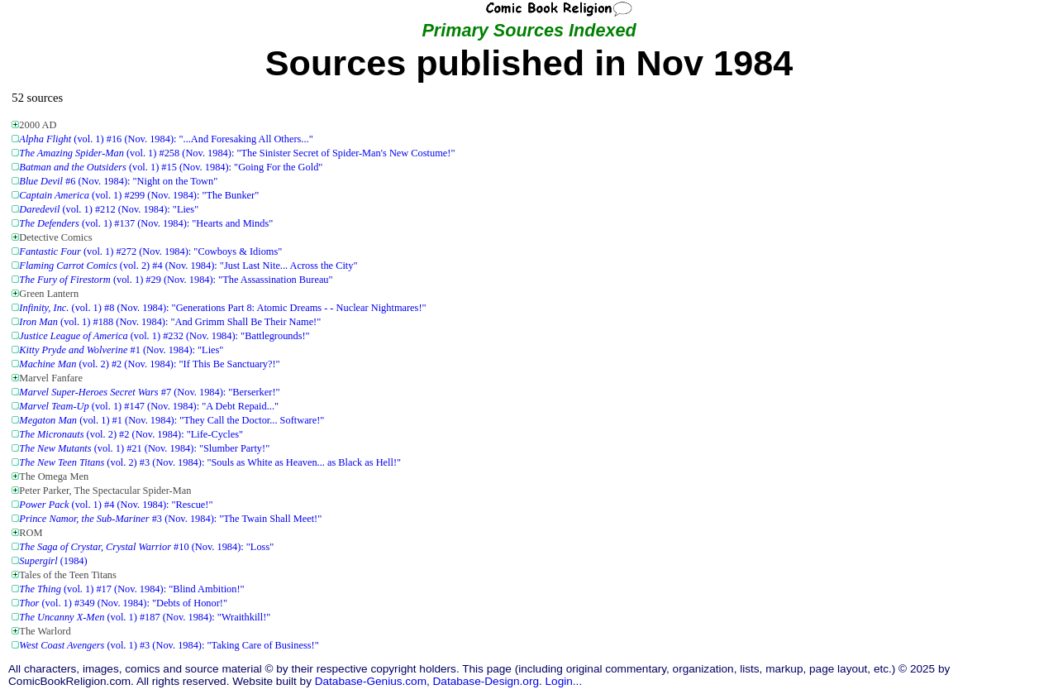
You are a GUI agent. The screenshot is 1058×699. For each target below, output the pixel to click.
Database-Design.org (486, 681)
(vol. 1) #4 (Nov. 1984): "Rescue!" (115, 504)
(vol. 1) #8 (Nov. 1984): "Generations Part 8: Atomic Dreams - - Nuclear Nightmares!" (222, 308)
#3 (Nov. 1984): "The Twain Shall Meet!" (170, 518)
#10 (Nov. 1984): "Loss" (146, 547)
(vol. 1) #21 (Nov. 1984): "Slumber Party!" (144, 448)
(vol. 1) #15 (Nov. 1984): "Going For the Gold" (170, 167)
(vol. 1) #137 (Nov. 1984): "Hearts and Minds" (146, 223)
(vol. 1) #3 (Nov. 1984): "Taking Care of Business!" (168, 645)
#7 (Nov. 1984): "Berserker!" (149, 392)
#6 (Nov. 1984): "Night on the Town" (118, 181)
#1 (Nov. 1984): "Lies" (121, 350)
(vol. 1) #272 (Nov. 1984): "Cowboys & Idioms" (150, 251)
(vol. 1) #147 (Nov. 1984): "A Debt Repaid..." (149, 406)
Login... (564, 681)
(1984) (53, 561)
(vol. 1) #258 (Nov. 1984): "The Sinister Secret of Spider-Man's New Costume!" (237, 153)
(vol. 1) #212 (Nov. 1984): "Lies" (108, 209)
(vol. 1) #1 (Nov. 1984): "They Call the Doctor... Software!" (171, 420)
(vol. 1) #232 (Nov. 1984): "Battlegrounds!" (164, 336)
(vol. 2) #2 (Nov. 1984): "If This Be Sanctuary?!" (149, 364)
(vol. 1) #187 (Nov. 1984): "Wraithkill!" (144, 617)
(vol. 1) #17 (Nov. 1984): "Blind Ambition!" (131, 589)
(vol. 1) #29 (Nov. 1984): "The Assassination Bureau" (175, 279)
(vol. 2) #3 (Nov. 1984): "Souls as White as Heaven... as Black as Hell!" (210, 462)
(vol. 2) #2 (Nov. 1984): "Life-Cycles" (131, 434)
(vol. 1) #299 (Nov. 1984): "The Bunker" (139, 195)
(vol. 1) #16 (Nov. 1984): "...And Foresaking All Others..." (165, 139)
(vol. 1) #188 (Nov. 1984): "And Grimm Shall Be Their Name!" (170, 322)
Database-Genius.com (371, 681)
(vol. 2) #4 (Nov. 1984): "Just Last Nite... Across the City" (188, 265)
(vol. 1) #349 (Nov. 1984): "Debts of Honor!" (123, 603)
